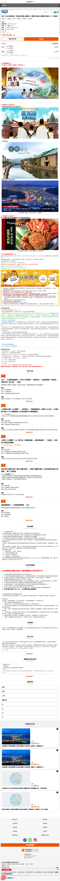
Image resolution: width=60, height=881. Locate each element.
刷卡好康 (4, 31)
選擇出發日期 (12, 39)
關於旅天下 (15, 819)
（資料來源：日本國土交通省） (8, 320)
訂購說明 (45, 823)
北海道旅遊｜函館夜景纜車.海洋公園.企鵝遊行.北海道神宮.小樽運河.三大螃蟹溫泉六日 (23, 746)
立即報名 (41, 39)
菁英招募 (15, 823)
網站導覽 (45, 819)
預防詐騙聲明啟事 (8, 873)
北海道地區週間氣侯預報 (8, 344)
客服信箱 (15, 831)
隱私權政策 (15, 835)
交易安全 (45, 831)
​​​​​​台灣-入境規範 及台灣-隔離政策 (9, 346)
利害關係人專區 (45, 835)
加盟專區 (45, 827)
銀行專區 (15, 827)
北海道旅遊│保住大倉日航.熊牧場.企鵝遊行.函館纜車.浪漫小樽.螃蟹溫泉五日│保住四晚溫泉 (24, 788)
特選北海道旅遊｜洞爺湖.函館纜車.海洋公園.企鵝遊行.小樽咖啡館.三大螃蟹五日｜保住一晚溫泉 (25, 809)
